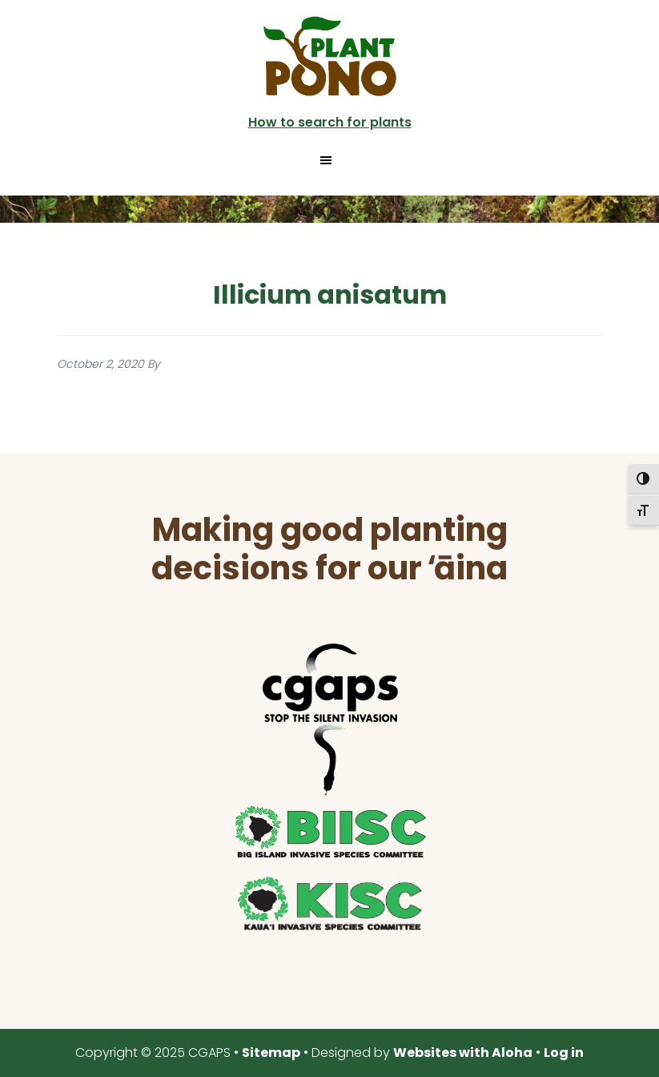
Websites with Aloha (462, 1052)
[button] (329, 160)
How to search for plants (330, 122)
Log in (564, 1052)
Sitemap (271, 1052)
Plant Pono (330, 56)
